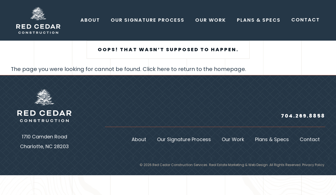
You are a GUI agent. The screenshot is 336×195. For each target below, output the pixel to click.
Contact (310, 140)
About (139, 140)
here (163, 69)
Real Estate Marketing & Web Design (238, 165)
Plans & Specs (272, 140)
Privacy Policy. (313, 165)
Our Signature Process (184, 140)
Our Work (233, 140)
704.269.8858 (303, 116)
